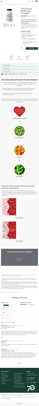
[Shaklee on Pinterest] (36, 383)
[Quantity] (23, 48)
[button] (19, 65)
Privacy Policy (19, 395)
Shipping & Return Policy (32, 375)
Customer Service (31, 373)
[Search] (32, 1)
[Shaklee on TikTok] (32, 382)
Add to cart (32, 48)
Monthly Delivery (25, 38)
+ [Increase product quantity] (24, 48)
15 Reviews (32, 304)
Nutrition (6, 4)
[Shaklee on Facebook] (29, 383)
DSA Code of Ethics (6, 380)
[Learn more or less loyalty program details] (25, 43)
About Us (4, 373)
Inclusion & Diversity (19, 386)
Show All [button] (19, 363)
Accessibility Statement (20, 384)
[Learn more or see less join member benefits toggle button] (23, 37)
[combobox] (32, 38)
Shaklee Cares (5, 377)
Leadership (4, 384)
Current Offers (5, 375)
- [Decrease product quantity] (21, 48)
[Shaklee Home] (6, 1)
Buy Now (19, 259)
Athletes (3, 378)
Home (2, 4)
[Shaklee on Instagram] (27, 383)
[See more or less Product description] (22, 28)
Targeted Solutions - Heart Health (13, 4)
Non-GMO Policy (18, 378)
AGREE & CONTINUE (19, 403)
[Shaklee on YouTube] (34, 383)
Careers (3, 382)
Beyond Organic (18, 377)
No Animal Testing (18, 373)
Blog (30, 380)
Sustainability (17, 375)
